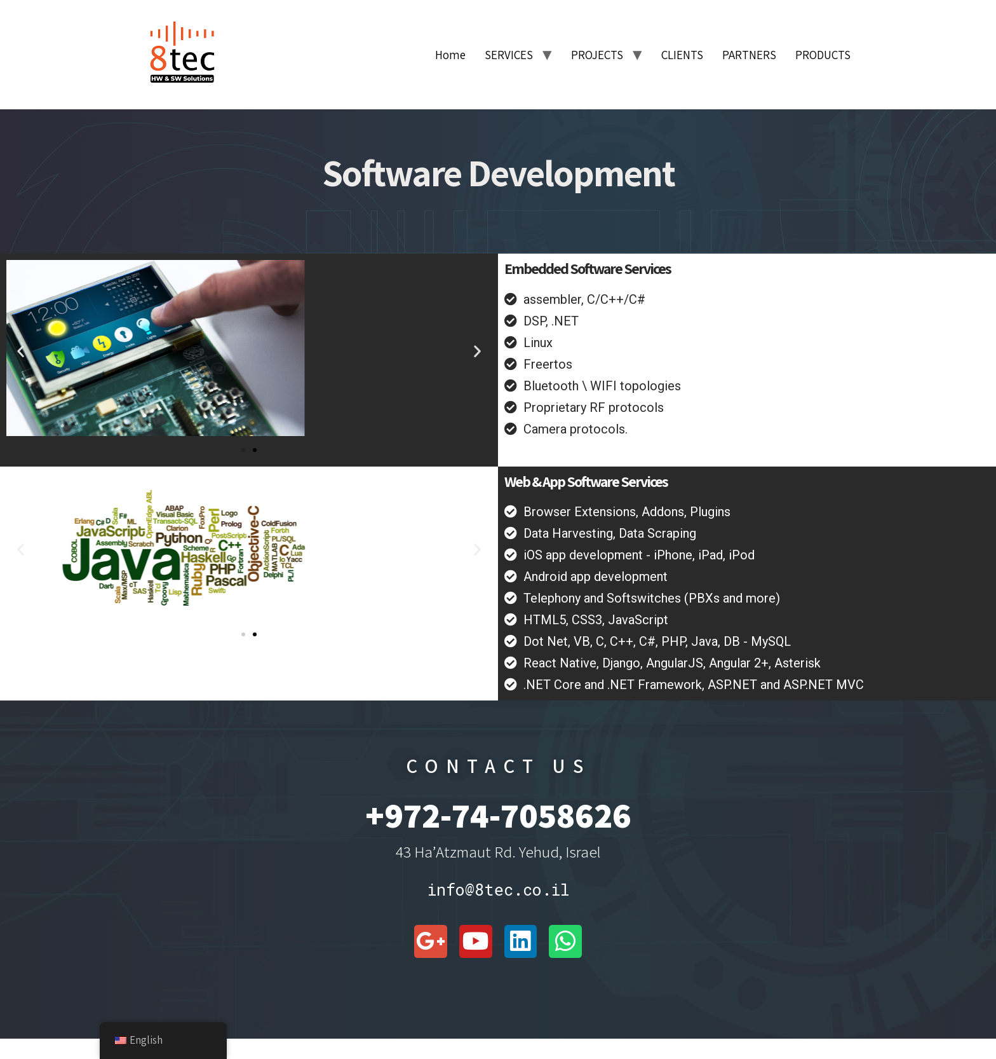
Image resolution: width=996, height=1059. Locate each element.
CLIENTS (682, 54)
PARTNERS (749, 54)
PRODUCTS (823, 54)
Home (450, 54)
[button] (21, 351)
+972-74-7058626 (498, 815)
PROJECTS (597, 54)
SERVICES (509, 54)
